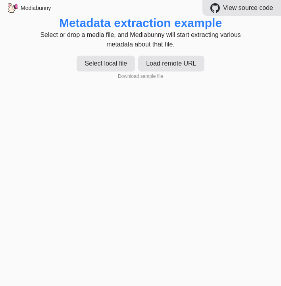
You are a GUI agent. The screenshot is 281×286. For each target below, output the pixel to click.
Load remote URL (171, 63)
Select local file (106, 63)
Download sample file (140, 76)
